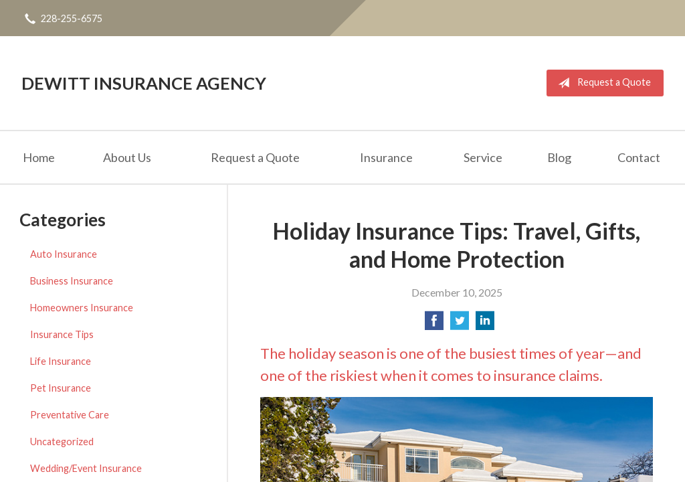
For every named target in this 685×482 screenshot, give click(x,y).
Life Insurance (60, 361)
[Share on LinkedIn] (485, 324)
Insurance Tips (62, 334)
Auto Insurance (63, 254)
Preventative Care (69, 414)
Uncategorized (62, 441)
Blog (559, 157)
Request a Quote (602, 83)
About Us (127, 157)
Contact (638, 157)
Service (483, 157)
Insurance (386, 157)
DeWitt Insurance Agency (143, 83)
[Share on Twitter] (459, 324)
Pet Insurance (60, 388)
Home (39, 157)
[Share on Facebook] (434, 324)
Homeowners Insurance (81, 307)
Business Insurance (71, 281)
